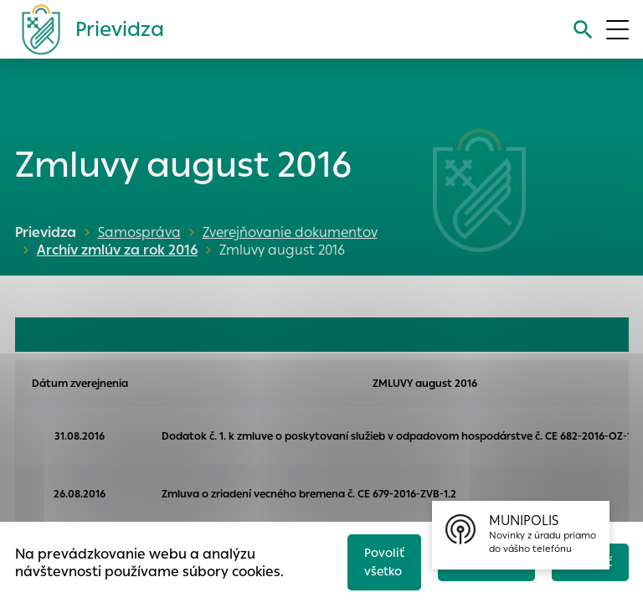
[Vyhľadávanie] (581, 29)
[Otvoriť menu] (617, 29)
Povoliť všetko (374, 559)
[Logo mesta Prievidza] (86, 29)
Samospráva (139, 232)
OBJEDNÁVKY (66, 334)
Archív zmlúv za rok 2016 (113, 250)
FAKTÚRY (390, 334)
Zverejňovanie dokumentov (290, 232)
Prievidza (45, 232)
